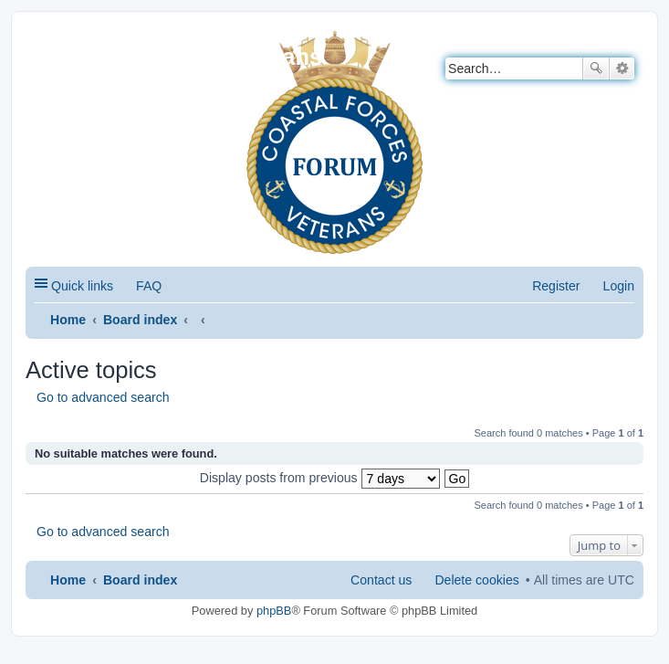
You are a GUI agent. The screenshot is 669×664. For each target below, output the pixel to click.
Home (68, 319)
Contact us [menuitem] (381, 580)
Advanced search (622, 68)
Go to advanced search (103, 397)
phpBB (273, 610)
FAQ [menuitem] (149, 286)
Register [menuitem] (556, 286)
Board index (140, 319)
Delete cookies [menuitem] (476, 580)
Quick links (82, 286)
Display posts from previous (320, 477)
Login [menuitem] (618, 286)
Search (596, 68)
